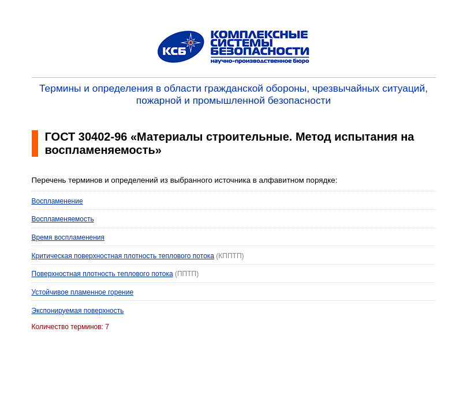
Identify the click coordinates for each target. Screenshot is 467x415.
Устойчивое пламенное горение (83, 292)
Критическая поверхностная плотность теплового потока (123, 256)
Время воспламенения (68, 237)
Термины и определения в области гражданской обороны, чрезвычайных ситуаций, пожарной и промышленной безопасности (233, 94)
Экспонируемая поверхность (78, 311)
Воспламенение (57, 201)
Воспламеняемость (63, 219)
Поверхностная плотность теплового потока (102, 274)
